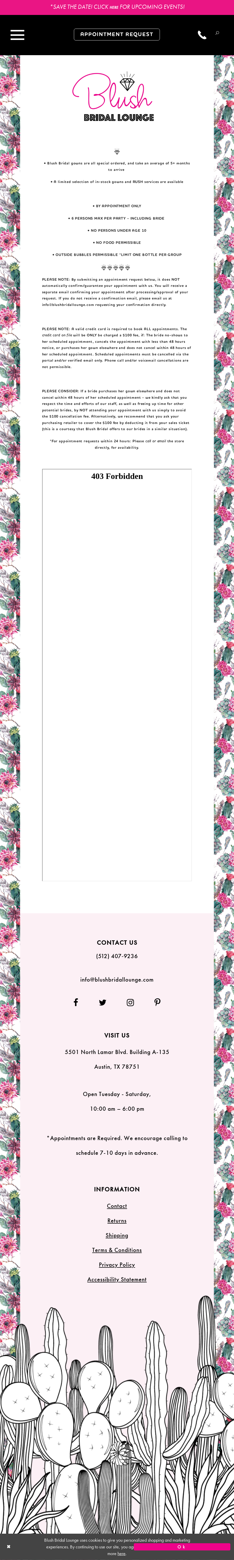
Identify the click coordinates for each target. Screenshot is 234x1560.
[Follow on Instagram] (131, 1003)
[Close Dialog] (52, 1547)
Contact (117, 1206)
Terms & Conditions (117, 1250)
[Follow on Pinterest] (153, 1003)
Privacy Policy (117, 1264)
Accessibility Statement (117, 1279)
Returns (117, 1220)
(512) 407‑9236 (117, 956)
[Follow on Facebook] (80, 1003)
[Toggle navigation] (17, 35)
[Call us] (202, 35)
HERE (114, 7)
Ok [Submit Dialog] (182, 1547)
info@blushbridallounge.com (68, 305)
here (122, 1553)
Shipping (117, 1235)
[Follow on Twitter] (102, 1003)
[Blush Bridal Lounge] (113, 96)
